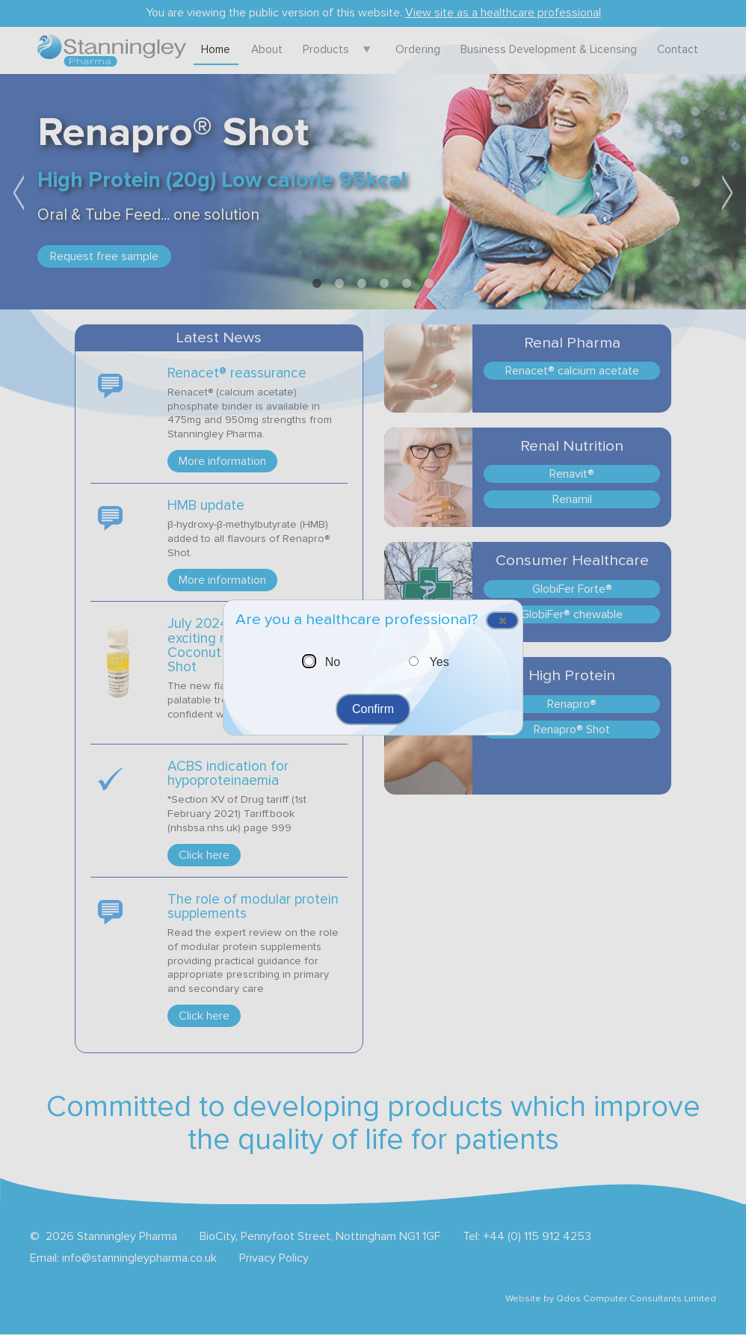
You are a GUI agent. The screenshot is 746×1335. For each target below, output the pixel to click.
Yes (439, 662)
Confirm (373, 709)
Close (497, 621)
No (332, 662)
